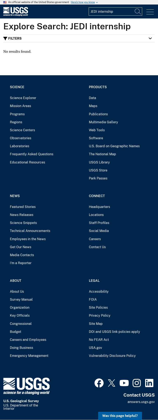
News (15, 196)
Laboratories (19, 146)
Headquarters (99, 207)
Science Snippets (23, 223)
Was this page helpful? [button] (120, 416)
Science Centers (22, 130)
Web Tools (97, 130)
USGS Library (99, 162)
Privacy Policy (99, 315)
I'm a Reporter (20, 263)
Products (98, 87)
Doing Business (21, 348)
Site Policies (98, 307)
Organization (19, 307)
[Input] (115, 11)
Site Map (96, 324)
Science (17, 87)
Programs (17, 114)
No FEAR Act (99, 340)
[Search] (138, 11)
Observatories (20, 138)
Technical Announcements (30, 231)
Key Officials (20, 315)
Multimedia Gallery (103, 122)
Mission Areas (20, 106)
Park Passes (98, 178)
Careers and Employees (28, 340)
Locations (96, 215)
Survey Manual (21, 299)
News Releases (21, 215)
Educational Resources (27, 162)
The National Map (102, 154)
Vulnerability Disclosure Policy (112, 356)
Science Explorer (23, 98)
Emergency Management (29, 356)
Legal (94, 281)
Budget (15, 332)
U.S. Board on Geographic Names (114, 146)
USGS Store (98, 170)
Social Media (99, 231)
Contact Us (97, 247)
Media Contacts (22, 255)
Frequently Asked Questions (31, 154)
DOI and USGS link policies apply (114, 332)
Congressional (21, 324)
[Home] (15, 15)
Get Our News (20, 247)
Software (96, 138)
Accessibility (99, 291)
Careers (95, 239)
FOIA (93, 299)
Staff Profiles (99, 223)
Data (92, 98)
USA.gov (95, 348)
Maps (93, 106)
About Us (17, 291)
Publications (98, 114)
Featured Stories (23, 207)
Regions (16, 122)
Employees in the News (28, 239)
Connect (97, 196)
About (15, 281)
